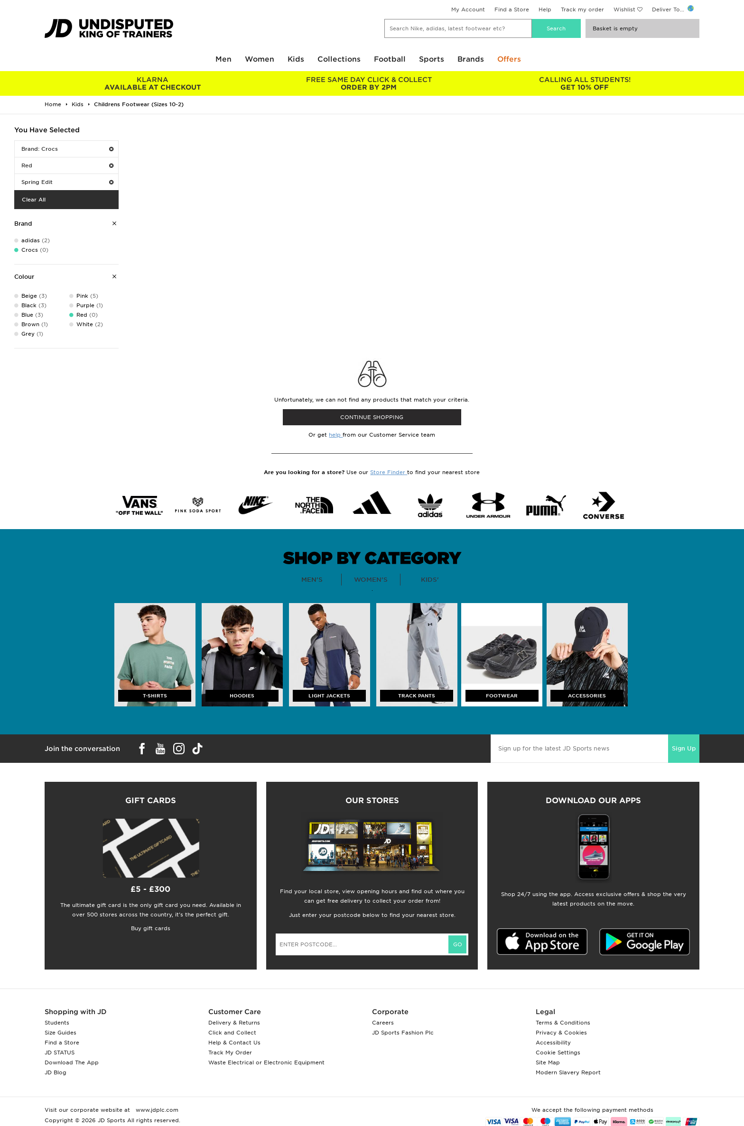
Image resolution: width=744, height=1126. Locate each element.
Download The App (72, 1062)
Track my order (582, 9)
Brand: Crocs (67, 149)
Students (57, 1022)
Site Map (548, 1062)
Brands (470, 59)
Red (67, 165)
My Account (468, 9)
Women (259, 59)
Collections (339, 59)
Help (545, 9)
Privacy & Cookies (561, 1032)
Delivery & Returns (234, 1022)
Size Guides (60, 1032)
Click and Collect (232, 1032)
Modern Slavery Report (568, 1072)
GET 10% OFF (584, 83)
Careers (383, 1022)
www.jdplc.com (156, 1110)
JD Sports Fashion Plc (403, 1032)
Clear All (34, 199)
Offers (509, 59)
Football (390, 59)
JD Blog (55, 1072)
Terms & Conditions (563, 1022)
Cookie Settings (558, 1052)
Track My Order (230, 1052)
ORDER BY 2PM (368, 83)
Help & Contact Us (234, 1042)
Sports (431, 59)
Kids (296, 59)
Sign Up (684, 748)
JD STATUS (59, 1052)
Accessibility (553, 1042)
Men (223, 59)
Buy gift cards (150, 928)
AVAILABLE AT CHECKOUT (152, 83)
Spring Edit (67, 182)
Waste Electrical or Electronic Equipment (266, 1062)
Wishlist (624, 9)
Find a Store (511, 9)
